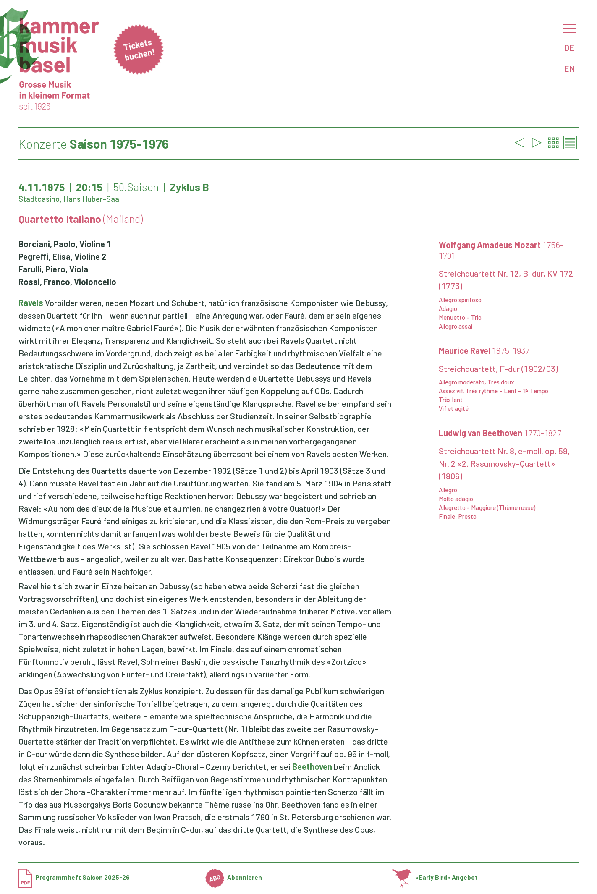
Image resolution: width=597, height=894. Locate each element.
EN (569, 68)
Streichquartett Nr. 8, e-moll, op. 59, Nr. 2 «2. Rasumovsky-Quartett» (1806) (504, 463)
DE (569, 47)
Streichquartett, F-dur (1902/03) (498, 368)
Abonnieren (233, 877)
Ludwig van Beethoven (500, 433)
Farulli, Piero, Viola (53, 269)
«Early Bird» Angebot (435, 877)
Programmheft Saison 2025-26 (74, 877)
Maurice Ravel (484, 350)
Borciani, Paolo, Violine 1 (64, 244)
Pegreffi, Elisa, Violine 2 (62, 256)
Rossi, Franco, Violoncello (67, 282)
